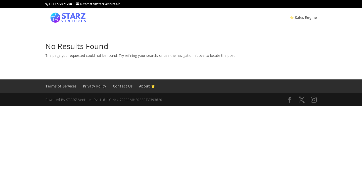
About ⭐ (147, 86)
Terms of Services (60, 86)
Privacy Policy (94, 86)
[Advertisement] (151, 141)
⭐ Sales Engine (303, 18)
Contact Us (122, 86)
